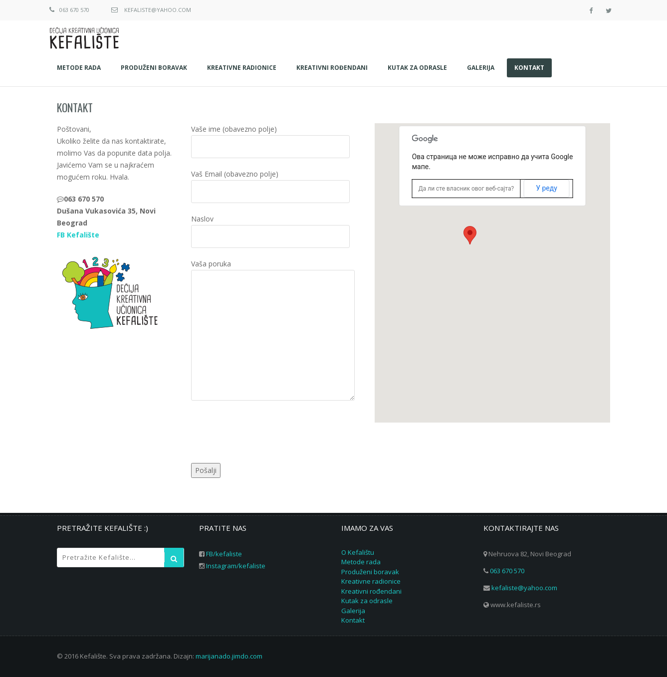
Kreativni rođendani (371, 591)
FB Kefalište (78, 234)
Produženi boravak (370, 571)
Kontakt (75, 107)
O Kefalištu (357, 552)
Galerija (353, 610)
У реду (546, 188)
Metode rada (361, 561)
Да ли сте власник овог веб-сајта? (466, 188)
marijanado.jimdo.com (229, 656)
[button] (469, 245)
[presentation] (267, 433)
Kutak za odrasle (367, 600)
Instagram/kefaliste (235, 565)
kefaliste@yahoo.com (157, 9)
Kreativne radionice (371, 581)
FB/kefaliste (224, 553)
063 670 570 (74, 9)
